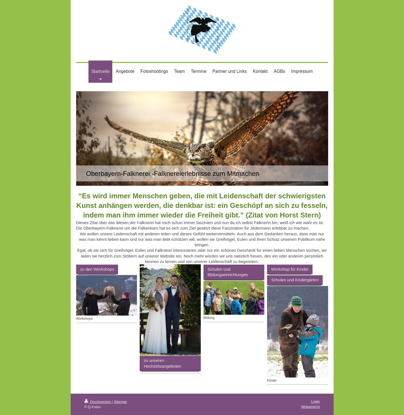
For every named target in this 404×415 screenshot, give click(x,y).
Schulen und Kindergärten (295, 279)
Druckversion (98, 402)
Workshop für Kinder (289, 269)
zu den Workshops (97, 269)
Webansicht (310, 407)
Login (315, 401)
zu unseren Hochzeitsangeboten (162, 363)
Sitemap (120, 402)
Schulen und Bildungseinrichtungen (228, 272)
